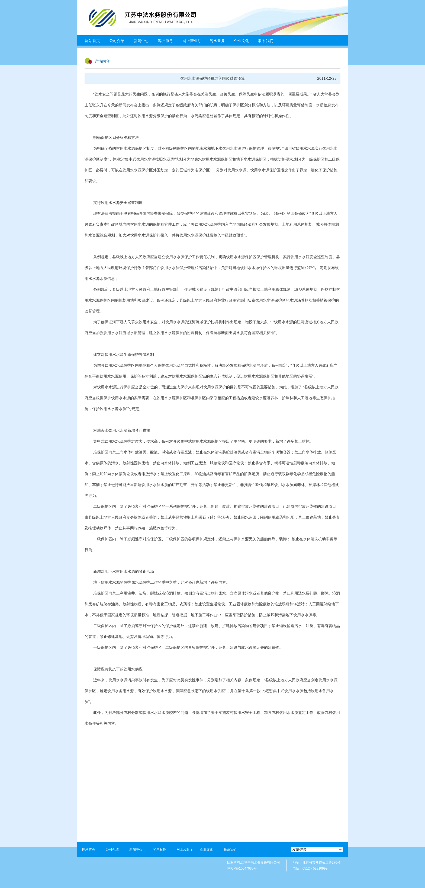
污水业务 (217, 41)
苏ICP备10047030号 (242, 868)
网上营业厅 (191, 41)
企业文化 (241, 41)
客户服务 (165, 41)
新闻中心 (141, 41)
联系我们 (265, 41)
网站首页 (92, 41)
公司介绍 (116, 41)
